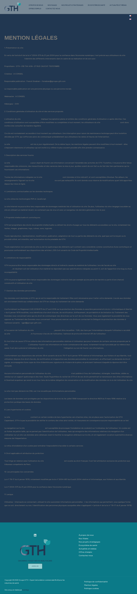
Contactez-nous (77, 9)
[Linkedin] (35, 535)
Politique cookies (91, 588)
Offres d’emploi (58, 9)
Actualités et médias (37, 9)
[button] (35, 566)
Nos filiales (53, 5)
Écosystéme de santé (99, 5)
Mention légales (91, 585)
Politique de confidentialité (96, 582)
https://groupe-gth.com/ (14, 59)
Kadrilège (25, 590)
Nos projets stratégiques (75, 5)
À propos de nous (36, 5)
